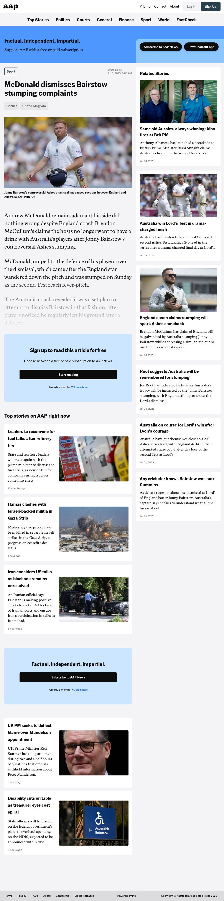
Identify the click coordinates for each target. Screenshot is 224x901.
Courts (83, 19)
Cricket (12, 106)
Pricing (145, 6)
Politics (63, 19)
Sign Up (210, 6)
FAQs (34, 895)
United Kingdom (34, 106)
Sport (146, 19)
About (174, 6)
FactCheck (186, 19)
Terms (8, 895)
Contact (160, 6)
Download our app (201, 47)
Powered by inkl (126, 895)
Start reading (68, 374)
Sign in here (80, 387)
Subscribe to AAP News (161, 47)
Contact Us (62, 895)
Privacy (22, 895)
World (164, 19)
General (104, 19)
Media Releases (84, 895)
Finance (126, 19)
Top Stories (38, 19)
